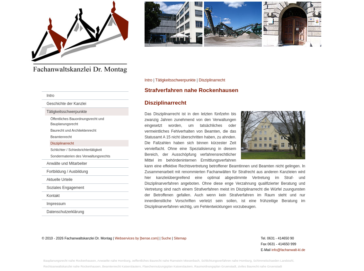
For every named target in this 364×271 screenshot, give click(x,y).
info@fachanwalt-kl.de (288, 250)
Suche (166, 238)
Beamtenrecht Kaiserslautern (121, 266)
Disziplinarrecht (212, 80)
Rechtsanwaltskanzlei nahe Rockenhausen (72, 266)
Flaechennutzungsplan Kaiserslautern (168, 266)
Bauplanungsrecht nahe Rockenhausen (69, 260)
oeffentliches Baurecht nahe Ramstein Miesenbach (166, 260)
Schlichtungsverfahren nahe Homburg (226, 260)
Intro (148, 80)
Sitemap (180, 238)
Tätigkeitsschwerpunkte (175, 80)
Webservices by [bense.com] (136, 238)
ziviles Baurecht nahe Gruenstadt (260, 266)
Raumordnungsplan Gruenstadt (215, 266)
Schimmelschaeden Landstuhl (273, 260)
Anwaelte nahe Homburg (113, 260)
